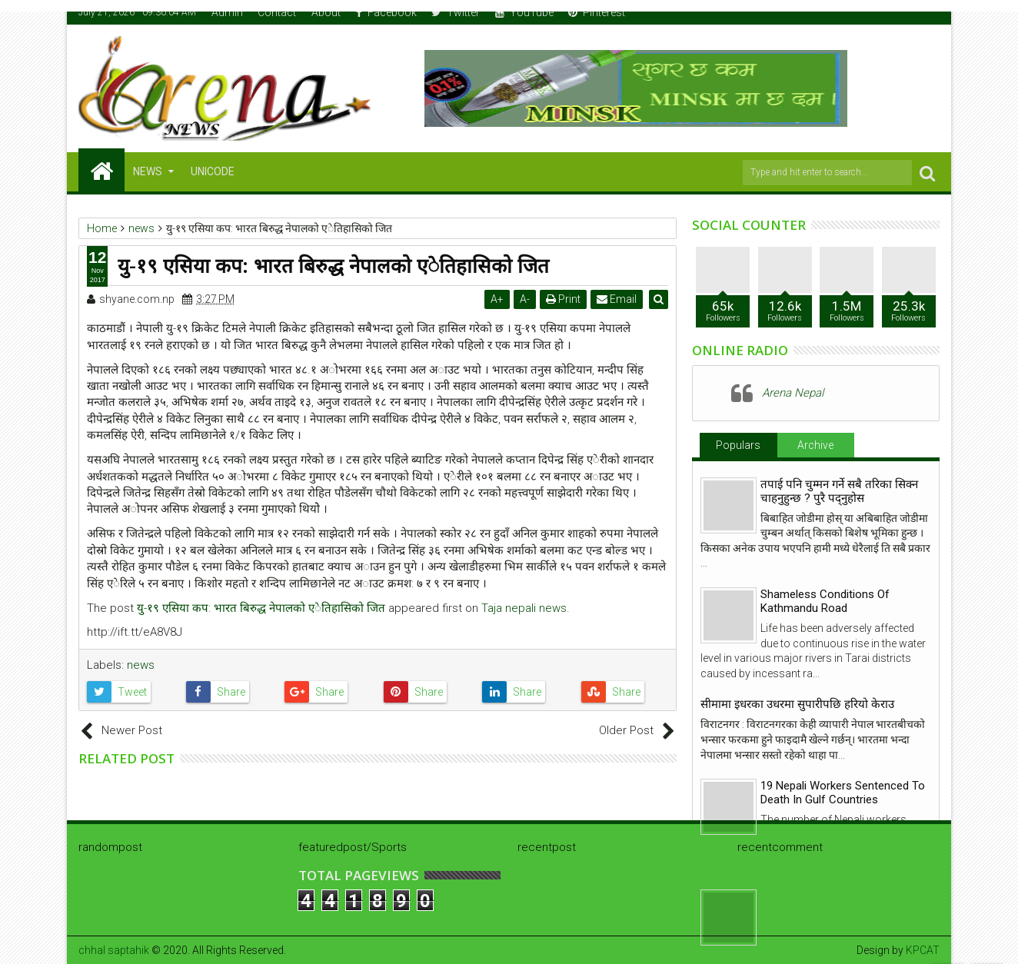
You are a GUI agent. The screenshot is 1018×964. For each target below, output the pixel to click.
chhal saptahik (113, 950)
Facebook (386, 12)
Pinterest (596, 12)
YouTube (524, 12)
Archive (815, 445)
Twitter (455, 12)
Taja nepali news (524, 608)
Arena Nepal (792, 393)
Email (617, 299)
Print (564, 299)
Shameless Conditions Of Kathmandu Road (825, 601)
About (326, 12)
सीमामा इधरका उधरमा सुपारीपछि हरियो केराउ (797, 704)
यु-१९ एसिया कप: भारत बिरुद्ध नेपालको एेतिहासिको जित (261, 608)
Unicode (213, 171)
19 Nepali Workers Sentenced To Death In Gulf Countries (842, 792)
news (141, 665)
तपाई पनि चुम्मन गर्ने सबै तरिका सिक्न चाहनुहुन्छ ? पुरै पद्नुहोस (839, 491)
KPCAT (923, 950)
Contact (277, 12)
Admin (227, 12)
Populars (738, 445)
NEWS (147, 171)
